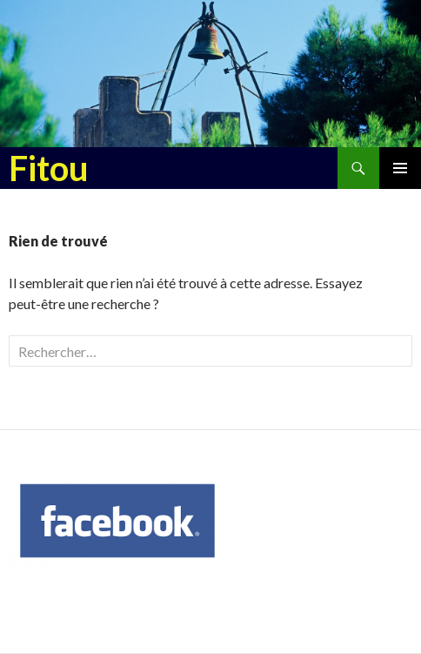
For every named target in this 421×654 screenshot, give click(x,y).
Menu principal (400, 168)
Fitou (49, 168)
